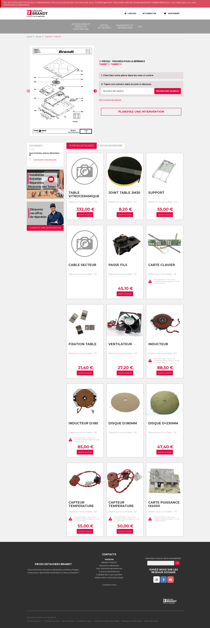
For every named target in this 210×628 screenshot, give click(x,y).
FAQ (140, 26)
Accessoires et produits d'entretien (81, 26)
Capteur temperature (81, 504)
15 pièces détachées (81, 145)
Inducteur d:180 (83, 423)
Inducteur (158, 344)
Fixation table (82, 344)
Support (156, 192)
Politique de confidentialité (131, 621)
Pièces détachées (104, 26)
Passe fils (117, 265)
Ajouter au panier (85, 215)
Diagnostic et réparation (125, 26)
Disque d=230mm (163, 423)
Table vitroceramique (84, 194)
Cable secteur (82, 265)
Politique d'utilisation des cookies (106, 621)
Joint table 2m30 (124, 192)
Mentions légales (68, 621)
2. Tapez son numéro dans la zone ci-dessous (126, 84)
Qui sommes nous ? (34, 621)
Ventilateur (120, 344)
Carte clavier (161, 265)
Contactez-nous (109, 585)
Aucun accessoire (111, 145)
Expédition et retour (84, 621)
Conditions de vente (51, 621)
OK (177, 563)
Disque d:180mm (122, 423)
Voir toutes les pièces (110, 100)
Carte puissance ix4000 (164, 504)
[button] (28, 91)
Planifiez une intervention (141, 111)
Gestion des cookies (151, 621)
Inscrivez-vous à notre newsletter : (163, 558)
